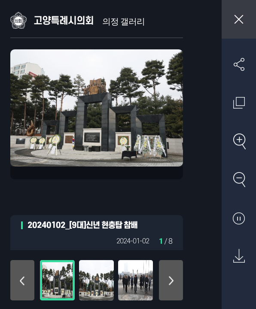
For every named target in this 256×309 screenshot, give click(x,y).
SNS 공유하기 (239, 64)
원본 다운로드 (239, 256)
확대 (239, 141)
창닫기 (239, 19)
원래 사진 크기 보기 (239, 103)
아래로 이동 (171, 280)
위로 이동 (22, 280)
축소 (239, 179)
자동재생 (239, 218)
